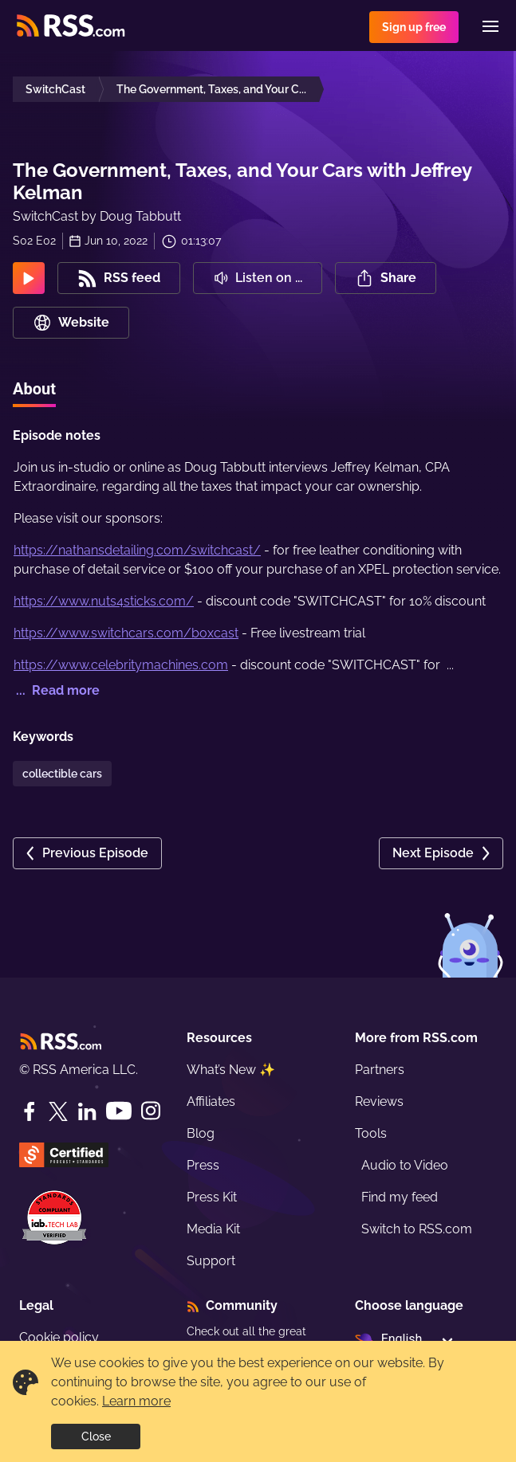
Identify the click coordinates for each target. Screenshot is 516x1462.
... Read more (56, 690)
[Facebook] (29, 1111)
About (34, 388)
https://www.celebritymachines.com (121, 664)
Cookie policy (59, 1337)
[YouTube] (119, 1111)
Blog (201, 1133)
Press (203, 1165)
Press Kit (212, 1197)
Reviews (379, 1101)
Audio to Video (404, 1165)
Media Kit (213, 1229)
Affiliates (211, 1101)
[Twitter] (58, 1111)
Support (211, 1260)
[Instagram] (150, 1111)
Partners (379, 1069)
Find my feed (399, 1197)
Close (96, 1436)
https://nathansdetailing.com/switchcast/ (137, 550)
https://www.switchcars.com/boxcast (126, 633)
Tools (371, 1133)
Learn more (136, 1401)
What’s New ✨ (231, 1069)
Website (71, 322)
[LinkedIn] (87, 1111)
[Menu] (490, 26)
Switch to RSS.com (416, 1229)
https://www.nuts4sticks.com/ (104, 601)
